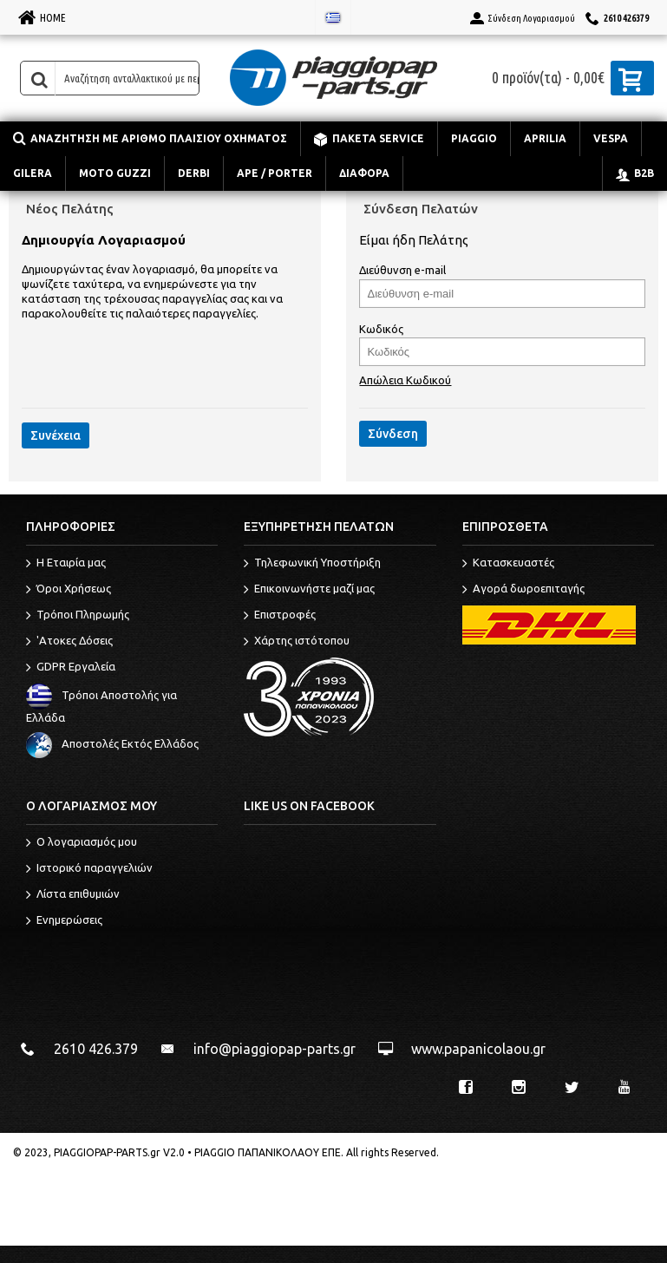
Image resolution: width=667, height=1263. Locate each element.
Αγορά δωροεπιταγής (523, 590)
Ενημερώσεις (64, 921)
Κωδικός (381, 329)
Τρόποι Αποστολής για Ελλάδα (101, 706)
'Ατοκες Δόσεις (69, 642)
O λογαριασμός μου (81, 843)
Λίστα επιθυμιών (73, 895)
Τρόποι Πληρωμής (77, 616)
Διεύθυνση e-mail (402, 270)
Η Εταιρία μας (66, 564)
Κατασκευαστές (508, 564)
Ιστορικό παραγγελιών (89, 869)
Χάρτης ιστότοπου (297, 642)
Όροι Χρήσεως (68, 590)
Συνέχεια (55, 435)
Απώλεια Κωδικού (405, 380)
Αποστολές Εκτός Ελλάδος (112, 743)
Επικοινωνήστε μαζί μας (309, 590)
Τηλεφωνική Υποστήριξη (312, 564)
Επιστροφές (280, 616)
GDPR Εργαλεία (70, 668)
